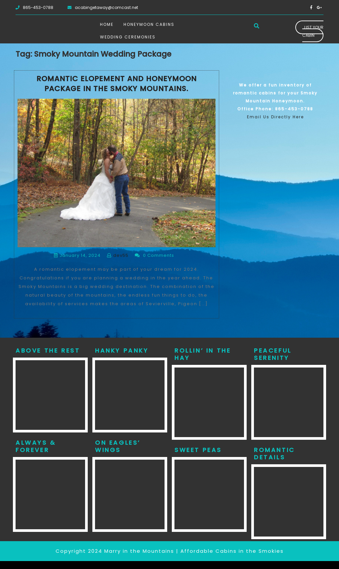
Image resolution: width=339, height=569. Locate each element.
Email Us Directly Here (275, 117)
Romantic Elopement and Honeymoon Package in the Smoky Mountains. (116, 84)
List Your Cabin (312, 31)
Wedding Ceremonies (128, 37)
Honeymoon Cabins (148, 24)
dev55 (120, 255)
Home (107, 24)
